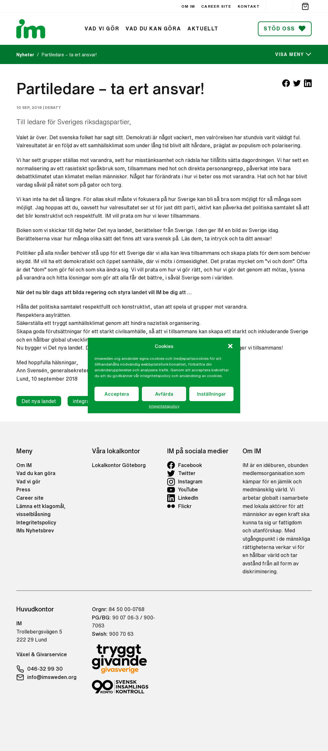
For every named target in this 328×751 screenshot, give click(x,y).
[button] (230, 346)
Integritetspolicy (164, 406)
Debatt (53, 107)
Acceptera (116, 394)
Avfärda (164, 394)
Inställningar (211, 394)
